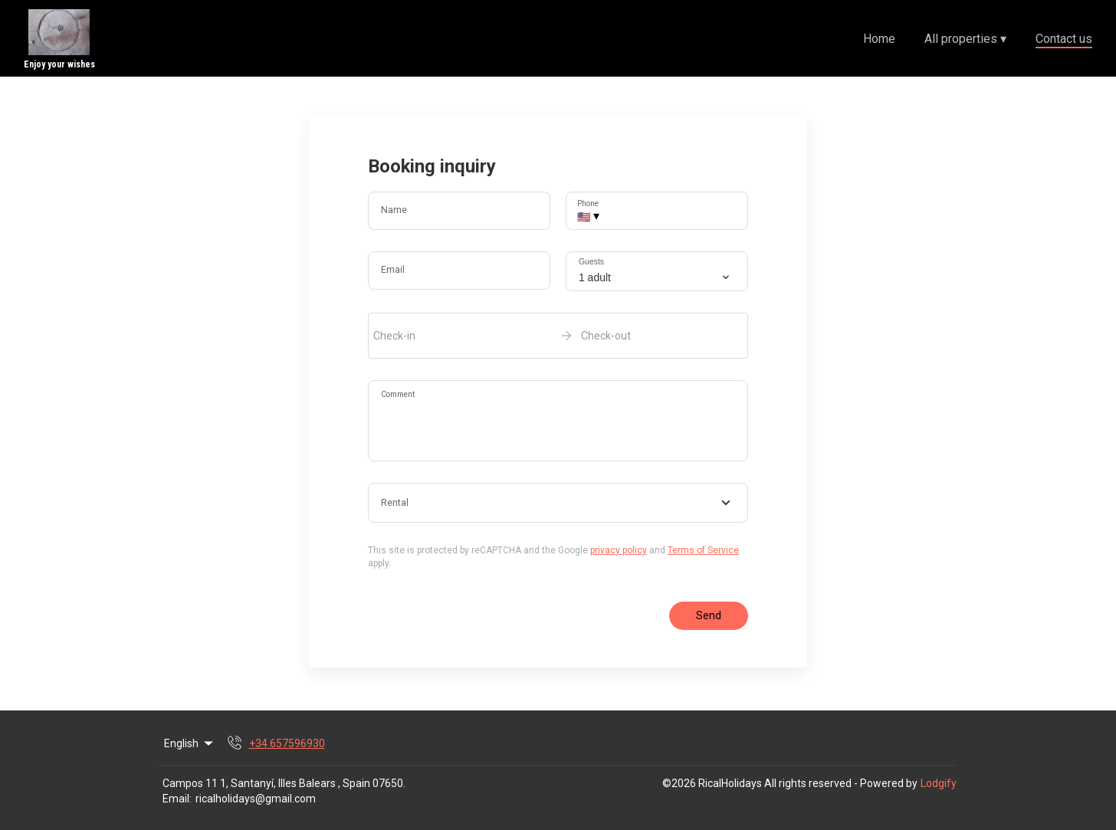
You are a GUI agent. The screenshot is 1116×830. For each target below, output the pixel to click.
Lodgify (939, 783)
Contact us (1064, 38)
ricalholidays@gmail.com (255, 798)
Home (879, 38)
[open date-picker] (558, 336)
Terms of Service (703, 550)
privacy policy (618, 550)
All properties (965, 38)
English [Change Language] (189, 743)
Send (708, 615)
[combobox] (558, 503)
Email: (177, 798)
